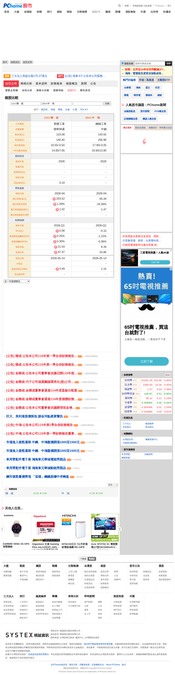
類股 (69, 11)
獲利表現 (85, 90)
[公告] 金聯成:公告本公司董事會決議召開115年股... (52, 373)
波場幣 (128, 406)
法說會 (146, 575)
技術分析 (27, 90)
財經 (100, 614)
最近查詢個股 (90, 571)
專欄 (54, 596)
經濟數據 (134, 614)
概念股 (71, 583)
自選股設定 (89, 579)
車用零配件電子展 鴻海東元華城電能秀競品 (44, 459)
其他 (100, 610)
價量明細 (58, 90)
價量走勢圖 (11, 90)
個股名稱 (128, 63)
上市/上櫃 (72, 571)
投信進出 (149, 427)
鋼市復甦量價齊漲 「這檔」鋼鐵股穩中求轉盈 (44, 476)
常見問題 (126, 454)
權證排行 (40, 579)
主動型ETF (163, 79)
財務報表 (56, 83)
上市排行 (24, 602)
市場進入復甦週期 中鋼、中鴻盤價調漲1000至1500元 (50, 442)
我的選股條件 (165, 579)
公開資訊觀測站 (130, 443)
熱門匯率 (134, 606)
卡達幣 (128, 402)
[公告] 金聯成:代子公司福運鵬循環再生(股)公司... (50, 382)
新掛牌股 (134, 571)
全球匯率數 (135, 602)
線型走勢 (11, 83)
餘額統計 (40, 602)
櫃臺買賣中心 (151, 439)
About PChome (113, 664)
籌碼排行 (24, 614)
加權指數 (7, 571)
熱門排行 (117, 610)
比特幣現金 (128, 393)
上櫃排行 (24, 606)
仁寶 (75, 109)
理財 (100, 618)
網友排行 (24, 618)
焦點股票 (117, 614)
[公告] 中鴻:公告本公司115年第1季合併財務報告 (50, 425)
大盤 (16, 11)
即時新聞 (89, 596)
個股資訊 (15, 62)
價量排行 (153, 127)
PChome (159, 5)
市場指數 (24, 579)
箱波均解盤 (57, 602)
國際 (100, 602)
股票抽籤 (134, 583)
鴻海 (53, 109)
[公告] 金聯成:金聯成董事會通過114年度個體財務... (52, 399)
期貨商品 (56, 571)
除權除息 (147, 571)
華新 (60, 109)
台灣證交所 (128, 439)
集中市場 (24, 571)
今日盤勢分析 (74, 606)
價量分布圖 (42, 90)
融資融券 (149, 423)
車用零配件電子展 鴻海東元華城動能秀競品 (43, 468)
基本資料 (41, 83)
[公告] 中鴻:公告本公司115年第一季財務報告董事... (52, 433)
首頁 (6, 11)
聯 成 (9, 493)
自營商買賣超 (9, 614)
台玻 (67, 109)
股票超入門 (57, 610)
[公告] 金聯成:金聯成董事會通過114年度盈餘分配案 (52, 390)
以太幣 (128, 384)
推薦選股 (163, 575)
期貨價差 (56, 575)
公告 (93, 83)
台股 (86, 606)
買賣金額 (7, 602)
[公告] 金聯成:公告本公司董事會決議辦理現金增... (51, 407)
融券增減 (40, 610)
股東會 (146, 579)
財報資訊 (88, 583)
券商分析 (73, 596)
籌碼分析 (26, 83)
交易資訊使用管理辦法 (38, 654)
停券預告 (134, 575)
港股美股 (130, 11)
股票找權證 (41, 571)
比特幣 (154, 11)
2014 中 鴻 (92, 117)
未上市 (87, 614)
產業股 (71, 575)
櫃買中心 (24, 575)
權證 (107, 11)
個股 (103, 565)
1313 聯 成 (51, 117)
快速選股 (163, 571)
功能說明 (148, 454)
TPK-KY (84, 109)
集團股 (71, 579)
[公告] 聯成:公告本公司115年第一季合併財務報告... (52, 356)
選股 (59, 11)
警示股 (133, 579)
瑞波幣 (128, 389)
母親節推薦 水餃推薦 (142, 5)
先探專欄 (56, 618)
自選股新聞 (89, 587)
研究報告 (72, 602)
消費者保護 (84, 664)
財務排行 (24, 610)
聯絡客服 (126, 457)
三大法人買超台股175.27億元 (29, 75)
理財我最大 (57, 614)
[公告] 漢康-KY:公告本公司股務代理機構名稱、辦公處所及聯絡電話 (86, 75)
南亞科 (44, 109)
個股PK (96, 11)
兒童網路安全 (98, 664)
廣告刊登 (73, 664)
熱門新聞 (88, 602)
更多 (110, 485)
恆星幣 (128, 411)
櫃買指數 (7, 575)
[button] (119, 529)
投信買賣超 (8, 610)
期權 (117, 11)
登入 (169, 5)
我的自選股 (140, 127)
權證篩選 (40, 575)
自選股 (28, 11)
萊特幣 (128, 398)
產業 (86, 610)
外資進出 (127, 427)
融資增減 (40, 606)
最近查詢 (127, 127)
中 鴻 (65, 493)
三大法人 (127, 423)
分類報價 (82, 11)
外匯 (143, 11)
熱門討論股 (129, 79)
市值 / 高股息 (146, 79)
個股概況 (72, 83)
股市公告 (135, 565)
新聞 (127, 5)
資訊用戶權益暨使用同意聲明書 (98, 644)
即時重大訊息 (166, 127)
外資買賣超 (8, 606)
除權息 (167, 11)
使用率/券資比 (42, 614)
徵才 (124, 664)
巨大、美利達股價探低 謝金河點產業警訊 (42, 416)
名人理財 (56, 606)
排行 (49, 11)
